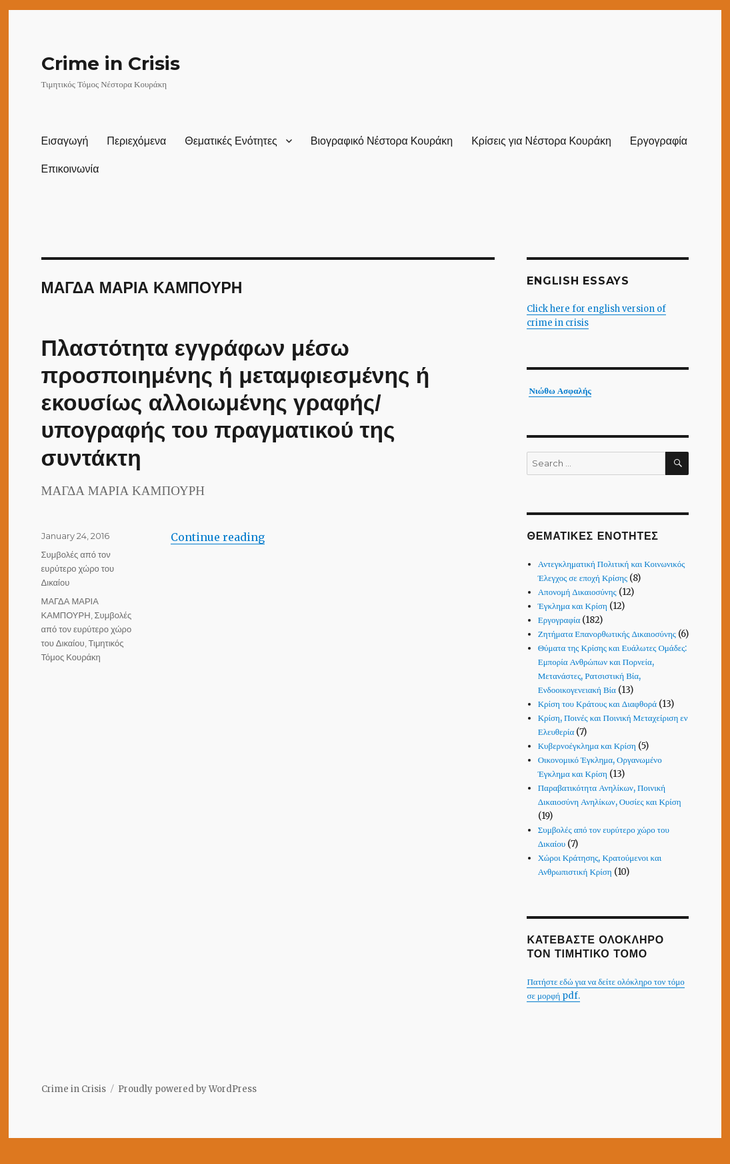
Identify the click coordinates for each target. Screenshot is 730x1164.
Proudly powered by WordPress (187, 1089)
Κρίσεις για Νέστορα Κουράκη (541, 141)
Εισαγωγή (65, 141)
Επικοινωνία (70, 169)
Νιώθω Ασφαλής (560, 390)
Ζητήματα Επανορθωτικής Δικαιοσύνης (607, 634)
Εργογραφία (658, 141)
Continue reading (218, 537)
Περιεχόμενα (136, 141)
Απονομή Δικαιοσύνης (577, 592)
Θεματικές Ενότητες (231, 141)
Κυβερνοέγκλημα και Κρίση (587, 746)
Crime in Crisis (110, 63)
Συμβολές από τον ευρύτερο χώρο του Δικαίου (78, 568)
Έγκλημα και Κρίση (572, 606)
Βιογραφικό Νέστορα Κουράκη (382, 141)
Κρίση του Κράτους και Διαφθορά (597, 704)
